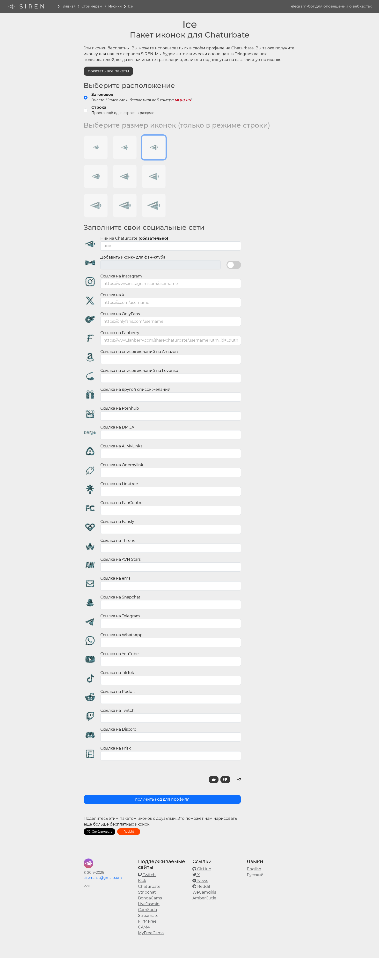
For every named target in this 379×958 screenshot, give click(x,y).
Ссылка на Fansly (117, 521)
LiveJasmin (149, 904)
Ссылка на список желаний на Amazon (139, 351)
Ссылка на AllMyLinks (121, 446)
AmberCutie (204, 898)
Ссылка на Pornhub (119, 408)
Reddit (129, 831)
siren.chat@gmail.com (103, 877)
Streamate (148, 915)
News (200, 880)
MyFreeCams (151, 933)
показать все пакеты (108, 71)
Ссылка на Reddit (117, 691)
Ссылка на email (116, 578)
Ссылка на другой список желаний (135, 389)
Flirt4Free (147, 921)
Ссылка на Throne (118, 540)
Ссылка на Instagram (121, 276)
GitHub (201, 869)
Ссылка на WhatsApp (121, 635)
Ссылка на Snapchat (120, 597)
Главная (68, 6)
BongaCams (150, 898)
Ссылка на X (112, 295)
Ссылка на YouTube (119, 653)
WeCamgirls (204, 892)
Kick (142, 880)
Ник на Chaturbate (134, 238)
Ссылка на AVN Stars (120, 559)
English (254, 869)
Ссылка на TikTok (117, 672)
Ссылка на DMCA (117, 427)
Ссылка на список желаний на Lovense (139, 370)
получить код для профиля (162, 799)
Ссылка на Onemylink (121, 465)
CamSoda (147, 909)
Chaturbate (149, 886)
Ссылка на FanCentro (121, 502)
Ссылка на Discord (118, 729)
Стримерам (91, 6)
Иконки (115, 6)
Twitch (147, 875)
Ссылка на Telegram (120, 616)
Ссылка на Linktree (119, 484)
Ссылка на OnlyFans (120, 314)
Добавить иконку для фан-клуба (132, 257)
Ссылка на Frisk (115, 748)
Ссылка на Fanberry (119, 332)
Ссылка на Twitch (117, 710)
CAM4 (144, 927)
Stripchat (147, 892)
